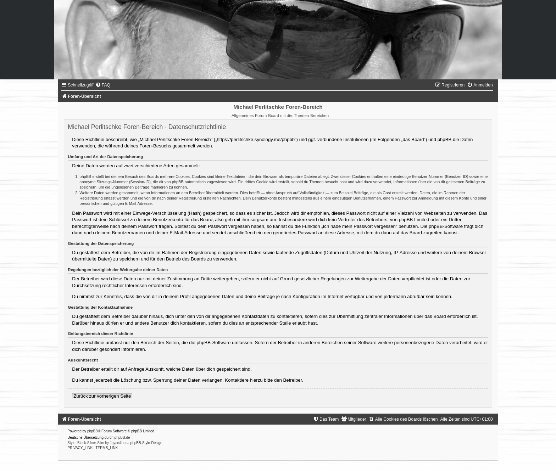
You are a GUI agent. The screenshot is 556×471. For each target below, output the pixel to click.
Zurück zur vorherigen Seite (102, 396)
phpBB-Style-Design (146, 443)
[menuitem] (102, 85)
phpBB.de (122, 437)
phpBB (92, 431)
